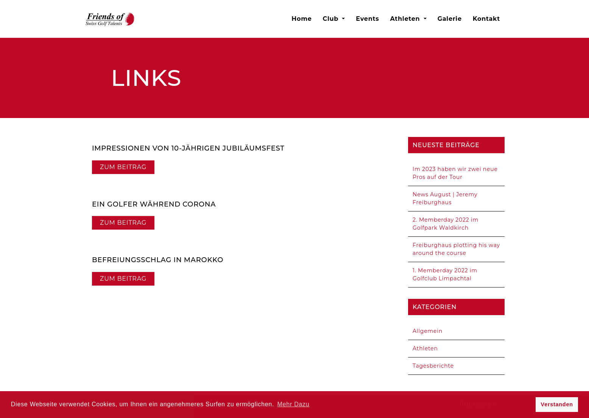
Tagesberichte (433, 365)
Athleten (406, 18)
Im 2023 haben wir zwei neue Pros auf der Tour (455, 173)
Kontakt (486, 18)
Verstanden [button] (557, 404)
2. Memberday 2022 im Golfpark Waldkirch (445, 223)
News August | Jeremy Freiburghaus (445, 198)
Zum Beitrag (123, 167)
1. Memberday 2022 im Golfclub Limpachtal (445, 274)
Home (301, 18)
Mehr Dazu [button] (293, 404)
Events (367, 18)
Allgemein (428, 331)
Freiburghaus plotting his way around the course (456, 249)
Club (332, 18)
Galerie (450, 18)
